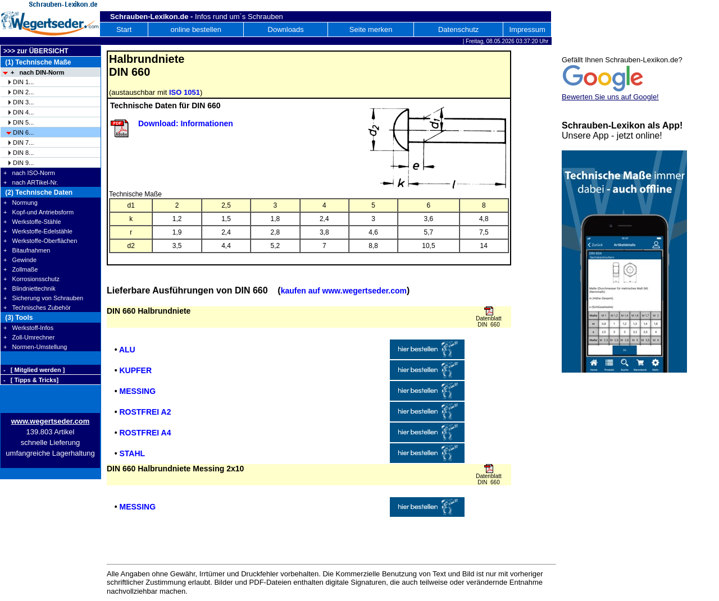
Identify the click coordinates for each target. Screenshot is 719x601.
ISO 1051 (184, 92)
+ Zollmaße (20, 269)
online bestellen (196, 29)
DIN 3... (23, 102)
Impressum (527, 29)
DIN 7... (23, 142)
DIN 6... (23, 132)
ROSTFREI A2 (145, 411)
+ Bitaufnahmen (26, 250)
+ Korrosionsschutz (31, 279)
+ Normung (20, 202)
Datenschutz (458, 29)
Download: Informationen (185, 123)
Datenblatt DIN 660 (489, 321)
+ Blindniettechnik (29, 288)
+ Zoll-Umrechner (28, 337)
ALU (127, 349)
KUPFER (135, 370)
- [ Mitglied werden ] (34, 369)
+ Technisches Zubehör (37, 307)
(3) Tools (18, 318)
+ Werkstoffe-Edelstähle (37, 231)
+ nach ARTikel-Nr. (30, 182)
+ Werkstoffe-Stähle (32, 221)
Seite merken (371, 29)
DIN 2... (23, 92)
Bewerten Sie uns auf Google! (610, 97)
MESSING (137, 391)
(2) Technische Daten (37, 192)
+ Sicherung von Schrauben (43, 298)
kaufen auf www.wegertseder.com (344, 290)
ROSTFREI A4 (145, 432)
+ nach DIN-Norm (38, 72)
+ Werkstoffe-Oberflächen (40, 240)
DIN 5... (23, 122)
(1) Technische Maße (37, 62)
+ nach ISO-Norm (29, 172)
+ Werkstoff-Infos (28, 327)
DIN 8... (23, 152)
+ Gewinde (20, 259)
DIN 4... (23, 112)
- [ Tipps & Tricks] (30, 380)
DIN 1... (23, 82)
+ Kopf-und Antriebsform (38, 212)
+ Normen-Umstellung (35, 346)
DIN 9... (23, 162)
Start (123, 29)
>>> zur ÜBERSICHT (36, 51)
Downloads (286, 29)
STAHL (132, 453)
